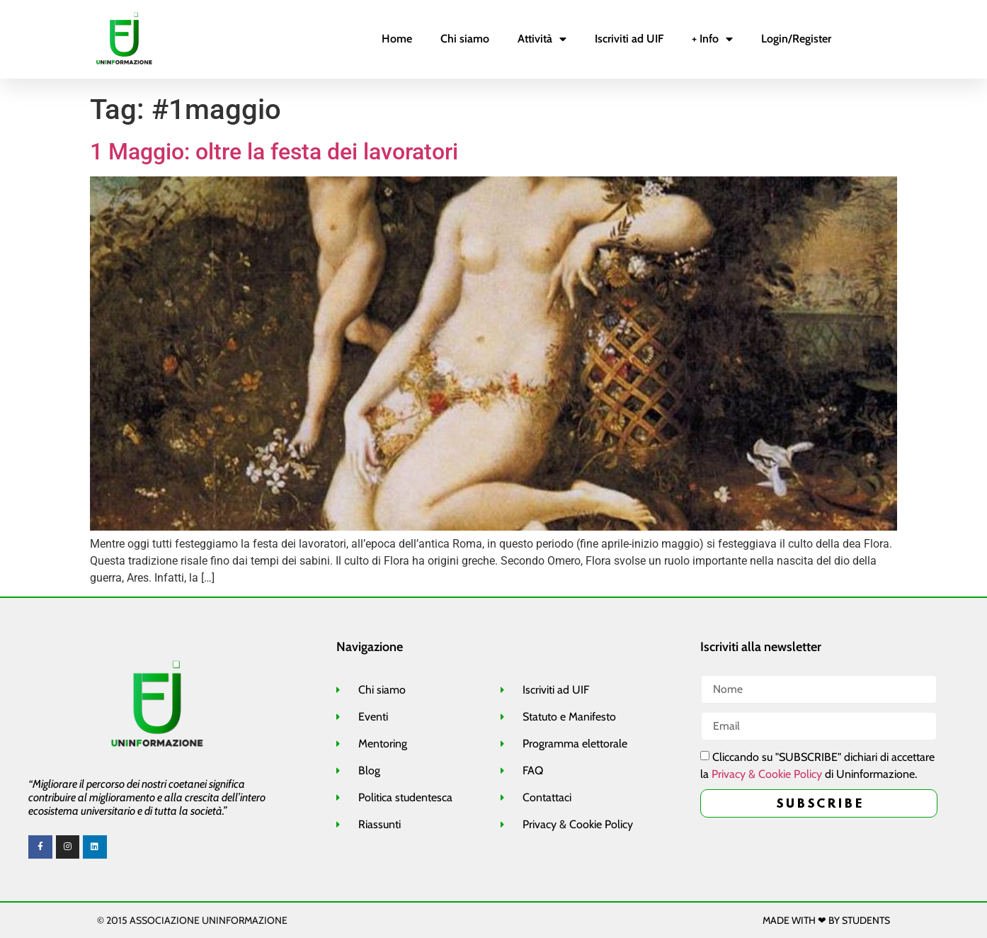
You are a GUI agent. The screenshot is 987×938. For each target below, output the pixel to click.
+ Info (712, 39)
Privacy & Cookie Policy (767, 774)
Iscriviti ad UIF (629, 38)
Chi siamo (464, 38)
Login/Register (796, 38)
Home (397, 38)
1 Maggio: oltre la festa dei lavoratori (274, 151)
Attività (542, 39)
